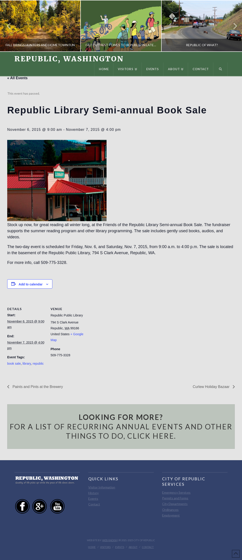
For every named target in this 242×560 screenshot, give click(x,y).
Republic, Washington (69, 58)
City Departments (175, 504)
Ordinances (170, 510)
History (93, 493)
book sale (14, 363)
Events (93, 498)
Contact (94, 504)
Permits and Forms (175, 498)
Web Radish (109, 540)
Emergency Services (176, 492)
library (27, 363)
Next (232, 26)
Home (91, 547)
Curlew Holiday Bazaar (211, 387)
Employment (171, 515)
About (133, 547)
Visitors (105, 547)
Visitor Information (101, 487)
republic (38, 363)
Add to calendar (31, 284)
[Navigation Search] (220, 69)
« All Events (17, 78)
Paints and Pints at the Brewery (37, 387)
